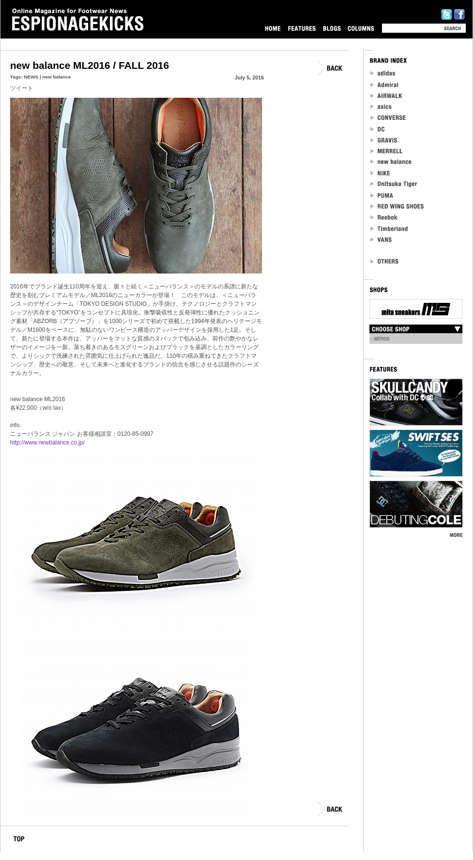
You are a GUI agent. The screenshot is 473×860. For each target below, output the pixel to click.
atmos (382, 338)
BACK (330, 68)
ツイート (21, 88)
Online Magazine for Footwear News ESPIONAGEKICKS (78, 20)
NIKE (380, 173)
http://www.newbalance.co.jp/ (47, 442)
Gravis (383, 139)
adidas (383, 73)
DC (378, 128)
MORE (455, 535)
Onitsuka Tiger (394, 184)
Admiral (385, 84)
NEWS (31, 76)
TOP (19, 840)
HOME (273, 28)
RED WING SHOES (397, 206)
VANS (381, 239)
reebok (384, 217)
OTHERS (384, 261)
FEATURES (302, 28)
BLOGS (332, 28)
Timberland (389, 228)
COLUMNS (360, 28)
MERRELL (386, 151)
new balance (56, 76)
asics (381, 106)
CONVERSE (388, 117)
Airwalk (386, 95)
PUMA (382, 195)
